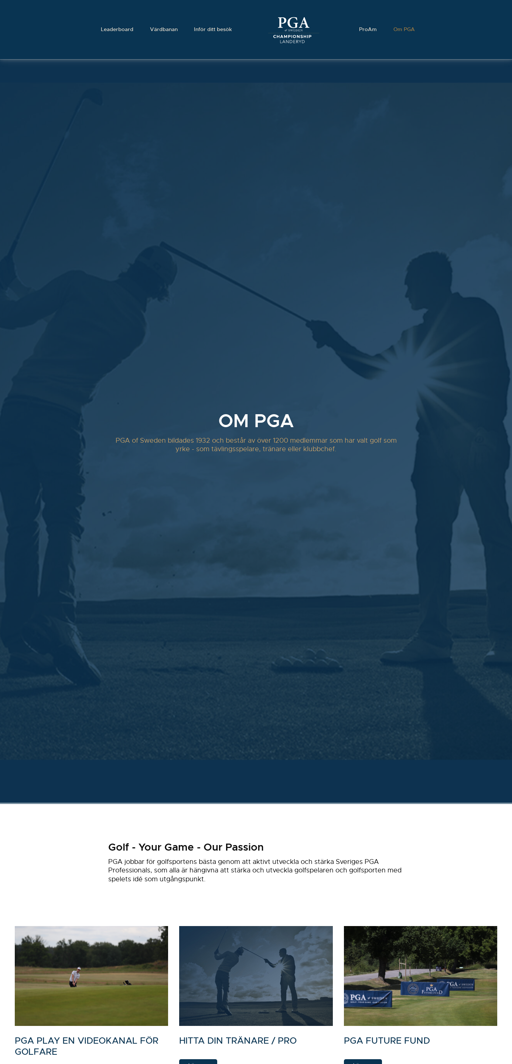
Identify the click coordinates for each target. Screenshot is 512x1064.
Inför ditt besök (213, 29)
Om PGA (405, 29)
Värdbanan (163, 29)
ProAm (369, 29)
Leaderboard (116, 29)
